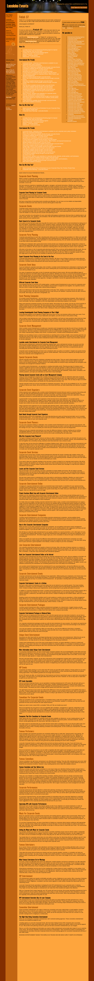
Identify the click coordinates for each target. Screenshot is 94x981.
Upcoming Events (11, 35)
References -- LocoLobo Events (31, 56)
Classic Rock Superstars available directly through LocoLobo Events (41, 67)
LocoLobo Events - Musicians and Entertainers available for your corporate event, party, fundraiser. (40, 63)
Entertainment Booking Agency (76, 37)
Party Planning (72, 67)
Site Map (8, 108)
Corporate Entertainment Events (76, 117)
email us (13, 105)
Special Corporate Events (75, 78)
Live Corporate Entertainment (76, 116)
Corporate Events (72, 39)
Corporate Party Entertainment (76, 63)
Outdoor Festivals (72, 56)
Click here (8, 97)
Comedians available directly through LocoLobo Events (38, 68)
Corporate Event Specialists (75, 109)
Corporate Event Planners (75, 106)
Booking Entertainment (74, 49)
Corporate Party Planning (74, 77)
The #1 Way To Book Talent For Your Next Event (10, 71)
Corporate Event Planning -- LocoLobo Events (35, 111)
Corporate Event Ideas (74, 103)
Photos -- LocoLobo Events (30, 55)
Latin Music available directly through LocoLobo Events (38, 86)
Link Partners (9, 109)
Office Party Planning (73, 69)
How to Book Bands (73, 51)
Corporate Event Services (75, 107)
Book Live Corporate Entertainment (32, 65)
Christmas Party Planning (74, 80)
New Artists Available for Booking (32, 101)
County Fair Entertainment (75, 42)
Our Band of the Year (28, 92)
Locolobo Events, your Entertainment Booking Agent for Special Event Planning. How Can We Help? (40, 50)
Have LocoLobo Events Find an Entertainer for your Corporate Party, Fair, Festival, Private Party (49, 168)
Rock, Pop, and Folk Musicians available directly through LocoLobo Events (43, 143)
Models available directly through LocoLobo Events (36, 77)
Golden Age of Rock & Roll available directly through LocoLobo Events (42, 146)
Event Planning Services (74, 71)
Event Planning (72, 45)
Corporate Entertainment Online (76, 111)
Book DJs (70, 86)
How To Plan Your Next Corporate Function (11, 66)
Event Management (73, 48)
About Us (8, 30)
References (9, 32)
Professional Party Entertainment (77, 85)
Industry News (10, 33)
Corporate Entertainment (10, 20)
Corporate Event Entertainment (76, 102)
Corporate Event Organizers (75, 104)
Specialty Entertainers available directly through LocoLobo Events (40, 96)
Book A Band (71, 52)
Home (7, 41)
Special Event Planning (74, 70)
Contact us (70, 28)
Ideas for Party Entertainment (76, 84)
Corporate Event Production (75, 62)
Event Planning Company (74, 46)
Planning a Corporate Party (75, 60)
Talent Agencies (72, 88)
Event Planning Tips (73, 73)
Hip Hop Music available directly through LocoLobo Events (39, 85)
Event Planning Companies (75, 96)
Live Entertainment (73, 55)
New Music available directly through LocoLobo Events (38, 81)
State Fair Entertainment (74, 74)
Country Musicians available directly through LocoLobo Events (40, 72)
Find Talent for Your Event (79, 7)
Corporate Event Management (76, 41)
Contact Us (9, 16)
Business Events (72, 121)
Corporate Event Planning (75, 75)
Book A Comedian (72, 81)
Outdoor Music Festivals (74, 59)
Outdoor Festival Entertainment (76, 44)
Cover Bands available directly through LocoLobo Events (38, 90)
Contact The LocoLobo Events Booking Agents (35, 52)
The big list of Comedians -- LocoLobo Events (35, 70)
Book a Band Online (73, 89)
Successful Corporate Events (75, 110)
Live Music (70, 57)
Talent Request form (32, 37)
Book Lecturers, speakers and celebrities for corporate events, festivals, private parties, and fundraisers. (40, 94)
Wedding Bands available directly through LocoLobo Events (39, 89)
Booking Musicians (73, 66)
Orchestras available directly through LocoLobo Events (38, 88)
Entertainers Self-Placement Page (10, 39)
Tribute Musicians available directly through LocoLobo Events (39, 100)
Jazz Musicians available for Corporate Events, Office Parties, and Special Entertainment (47, 141)
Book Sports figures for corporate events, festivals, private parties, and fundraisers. (45, 159)
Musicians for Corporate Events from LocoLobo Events (38, 71)
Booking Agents (72, 53)
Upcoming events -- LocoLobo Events (33, 54)
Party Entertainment (73, 82)
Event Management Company (76, 64)
